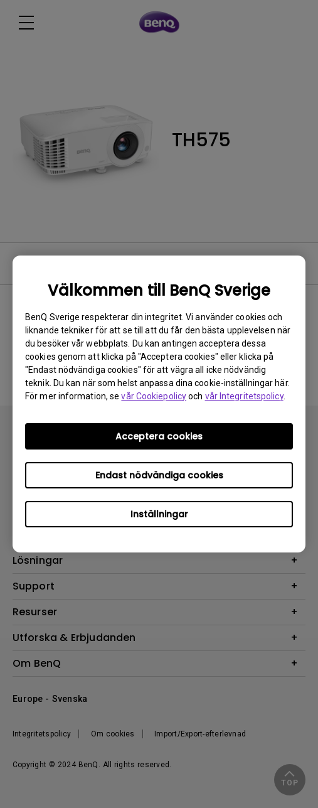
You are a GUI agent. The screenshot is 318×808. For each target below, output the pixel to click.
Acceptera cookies (159, 436)
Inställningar (159, 514)
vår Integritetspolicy (244, 396)
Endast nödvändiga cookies (159, 475)
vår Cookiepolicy (153, 396)
